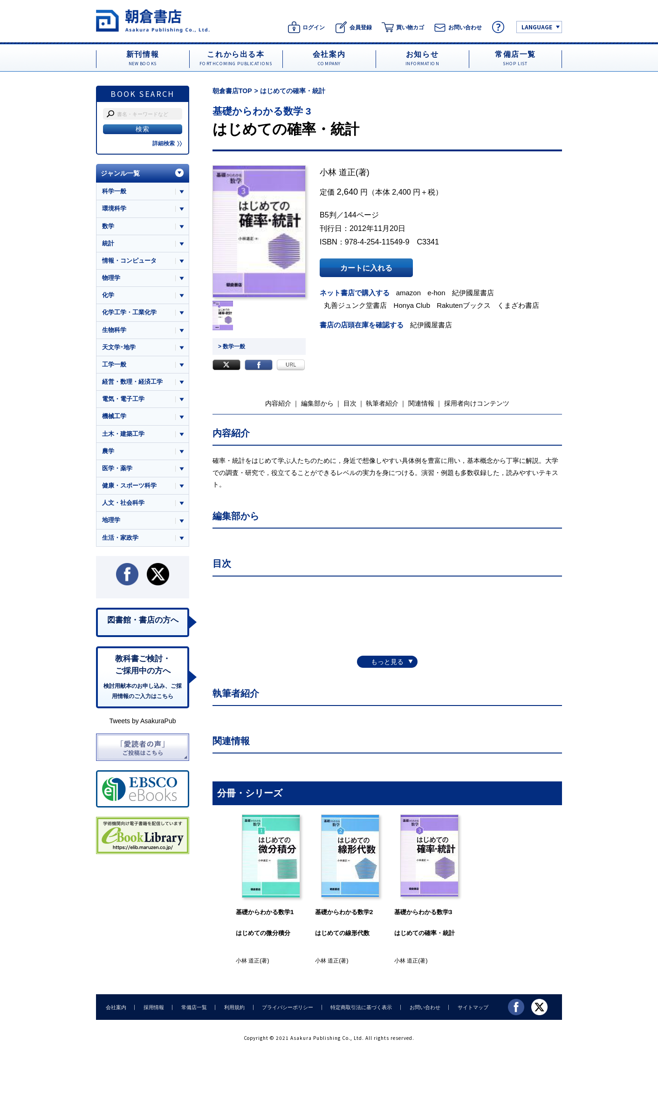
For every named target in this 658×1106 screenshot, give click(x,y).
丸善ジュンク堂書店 (355, 305)
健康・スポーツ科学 (129, 485)
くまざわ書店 (519, 305)
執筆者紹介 (382, 403)
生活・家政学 (120, 538)
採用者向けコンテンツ (476, 403)
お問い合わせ (421, 1007)
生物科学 (114, 329)
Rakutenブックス (464, 305)
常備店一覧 (193, 1007)
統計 (108, 243)
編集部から (317, 403)
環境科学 (114, 208)
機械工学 (114, 416)
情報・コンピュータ (129, 260)
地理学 (111, 520)
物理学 (111, 277)
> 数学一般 (231, 346)
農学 (108, 451)
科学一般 (114, 191)
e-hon (437, 293)
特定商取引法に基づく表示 (358, 1007)
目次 (349, 403)
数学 (108, 226)
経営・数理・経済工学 (132, 382)
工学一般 (114, 364)
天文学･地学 (119, 347)
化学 (108, 295)
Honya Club (412, 305)
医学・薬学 (117, 468)
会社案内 (115, 1007)
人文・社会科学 (123, 503)
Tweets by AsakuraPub (142, 722)
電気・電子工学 (123, 399)
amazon (408, 293)
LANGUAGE (536, 27)
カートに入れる (366, 268)
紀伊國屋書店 (473, 293)
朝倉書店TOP (232, 91)
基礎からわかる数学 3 (261, 111)
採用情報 (153, 1007)
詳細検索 (167, 143)
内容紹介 (278, 403)
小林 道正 (338, 172)
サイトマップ (469, 1007)
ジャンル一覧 (120, 173)
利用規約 (232, 1007)
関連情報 (421, 403)
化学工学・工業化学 (129, 312)
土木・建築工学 (123, 434)
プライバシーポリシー (285, 1007)
